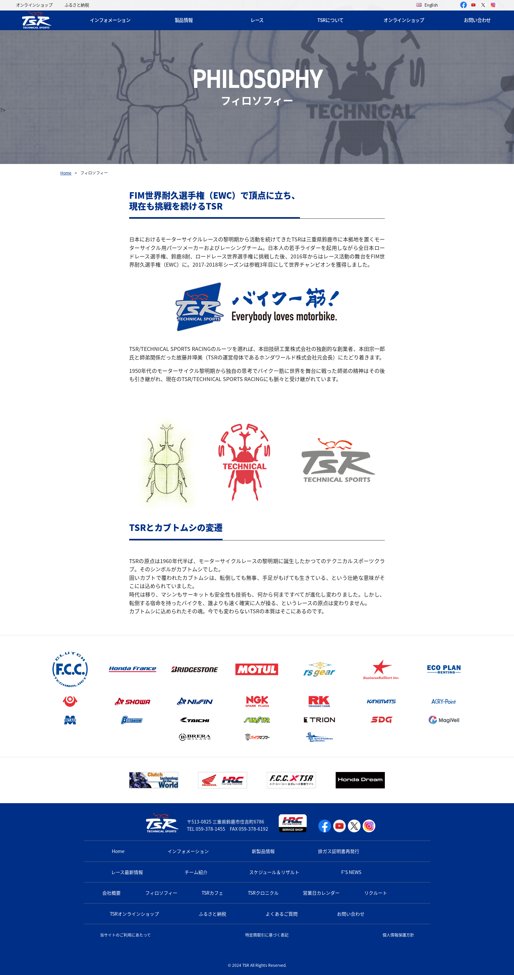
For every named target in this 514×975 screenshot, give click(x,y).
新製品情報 (263, 851)
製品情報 (184, 20)
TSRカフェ (212, 892)
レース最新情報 (127, 872)
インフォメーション (110, 20)
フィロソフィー (161, 892)
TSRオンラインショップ (134, 913)
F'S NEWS (351, 872)
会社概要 (111, 892)
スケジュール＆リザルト (274, 872)
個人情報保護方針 (398, 935)
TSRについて (330, 20)
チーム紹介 (196, 872)
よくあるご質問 (282, 913)
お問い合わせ (477, 20)
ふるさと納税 (77, 5)
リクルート (375, 892)
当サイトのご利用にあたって (125, 935)
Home (65, 173)
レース (257, 20)
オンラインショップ (34, 5)
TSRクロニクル (263, 892)
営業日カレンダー (321, 892)
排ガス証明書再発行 (338, 851)
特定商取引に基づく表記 (266, 935)
